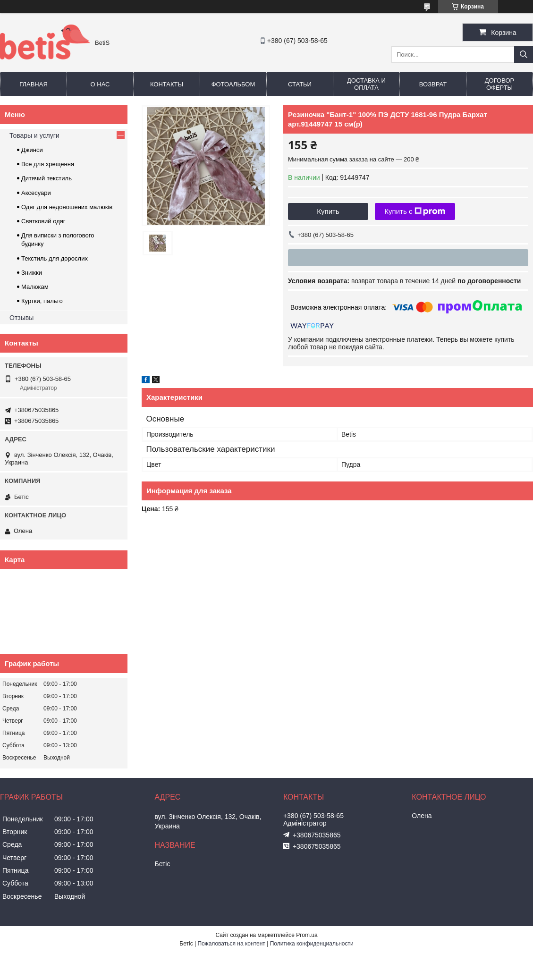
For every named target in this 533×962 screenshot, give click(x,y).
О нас (100, 84)
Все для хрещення (47, 164)
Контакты (166, 84)
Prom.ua (306, 935)
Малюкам (35, 286)
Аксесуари (36, 192)
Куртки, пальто (42, 300)
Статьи (300, 84)
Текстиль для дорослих (54, 258)
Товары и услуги (34, 135)
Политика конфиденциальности (312, 943)
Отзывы (21, 317)
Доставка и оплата (366, 84)
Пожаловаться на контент (231, 943)
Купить (328, 211)
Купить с (414, 211)
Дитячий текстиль (46, 178)
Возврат (433, 84)
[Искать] (523, 54)
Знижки (31, 272)
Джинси (32, 149)
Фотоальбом (233, 84)
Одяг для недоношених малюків (66, 207)
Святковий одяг (43, 221)
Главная (33, 84)
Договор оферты (499, 84)
